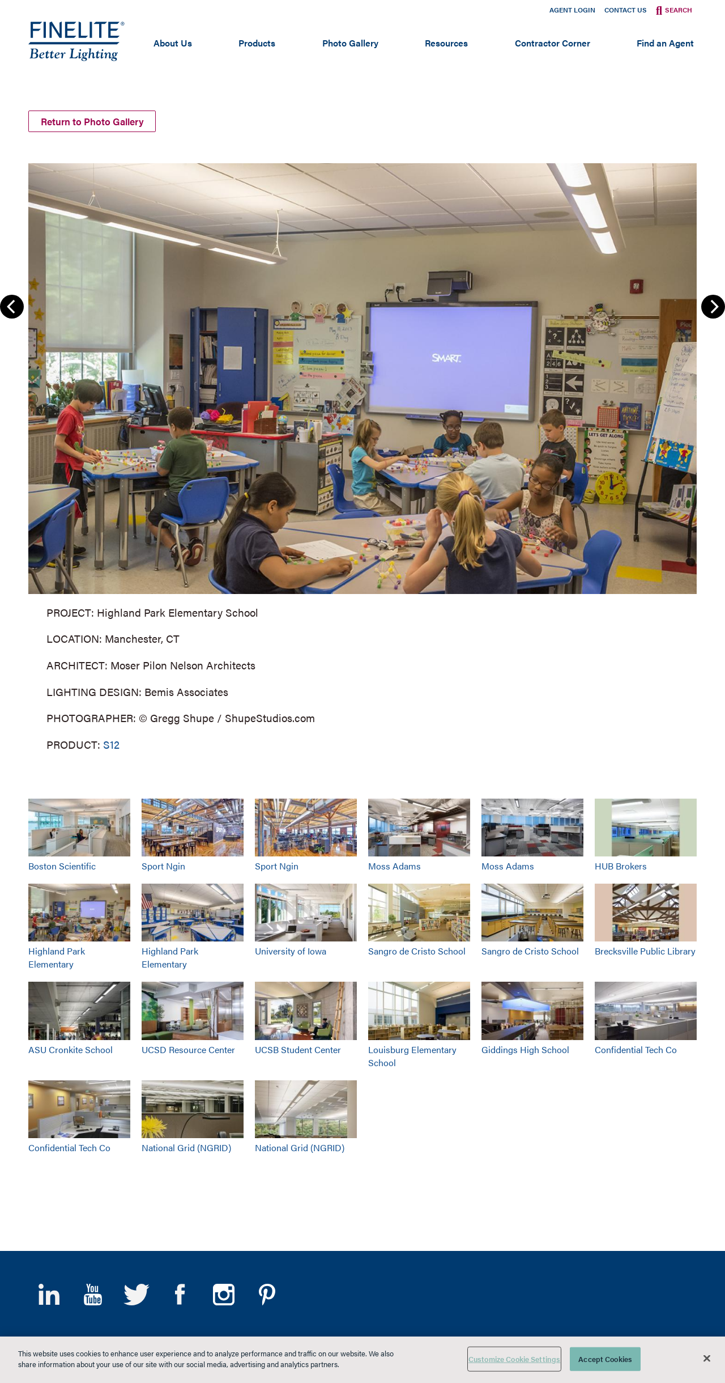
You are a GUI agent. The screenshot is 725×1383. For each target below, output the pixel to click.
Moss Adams (394, 865)
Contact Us (625, 10)
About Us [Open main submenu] (172, 42)
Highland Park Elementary (56, 958)
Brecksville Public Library (645, 951)
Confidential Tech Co (636, 1049)
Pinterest (267, 1294)
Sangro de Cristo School (417, 951)
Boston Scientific (62, 865)
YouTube (92, 1294)
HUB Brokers (621, 865)
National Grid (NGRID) (186, 1147)
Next (713, 307)
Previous (12, 307)
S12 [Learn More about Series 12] (111, 744)
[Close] (706, 1358)
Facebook (180, 1294)
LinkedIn (49, 1294)
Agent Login (572, 10)
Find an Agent (665, 42)
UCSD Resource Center (188, 1049)
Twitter (136, 1294)
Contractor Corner (552, 42)
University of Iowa (290, 951)
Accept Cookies (605, 1359)
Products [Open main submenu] (256, 42)
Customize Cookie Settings (514, 1359)
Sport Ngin (163, 865)
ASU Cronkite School (70, 1049)
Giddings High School (525, 1049)
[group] (362, 455)
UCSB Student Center (298, 1049)
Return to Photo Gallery (100, 120)
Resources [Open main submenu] (446, 42)
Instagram (223, 1294)
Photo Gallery (350, 42)
